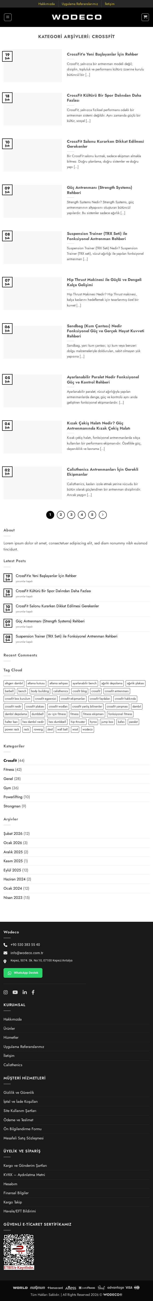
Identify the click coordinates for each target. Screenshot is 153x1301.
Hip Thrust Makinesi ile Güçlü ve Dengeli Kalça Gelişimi (104, 282)
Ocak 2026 (13, 842)
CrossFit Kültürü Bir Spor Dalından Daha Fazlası (53, 591)
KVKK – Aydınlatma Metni (24, 1174)
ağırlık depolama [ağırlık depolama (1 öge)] (111, 683)
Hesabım (10, 1184)
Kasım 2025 (13, 861)
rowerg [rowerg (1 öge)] (38, 729)
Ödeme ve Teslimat (18, 1120)
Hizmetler (11, 1037)
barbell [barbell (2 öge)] (9, 691)
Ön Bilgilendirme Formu (22, 1129)
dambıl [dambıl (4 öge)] (136, 706)
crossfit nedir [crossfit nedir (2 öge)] (13, 706)
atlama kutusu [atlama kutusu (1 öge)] (36, 683)
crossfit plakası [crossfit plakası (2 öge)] (35, 706)
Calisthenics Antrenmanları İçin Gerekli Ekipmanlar (102, 472)
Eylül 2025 (12, 870)
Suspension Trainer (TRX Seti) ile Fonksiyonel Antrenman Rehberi (66, 636)
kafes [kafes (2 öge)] (121, 721)
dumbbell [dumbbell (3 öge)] (38, 714)
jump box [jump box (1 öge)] (107, 721)
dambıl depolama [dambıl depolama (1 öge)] (16, 714)
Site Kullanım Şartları (20, 1110)
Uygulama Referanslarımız (80, 3)
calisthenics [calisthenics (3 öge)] (61, 691)
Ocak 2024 (13, 888)
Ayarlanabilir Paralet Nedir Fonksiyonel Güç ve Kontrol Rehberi (103, 380)
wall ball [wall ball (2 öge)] (62, 729)
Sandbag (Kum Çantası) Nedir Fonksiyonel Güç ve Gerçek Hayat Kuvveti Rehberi (105, 331)
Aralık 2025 (13, 852)
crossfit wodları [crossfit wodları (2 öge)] (58, 706)
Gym (7, 788)
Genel (8, 778)
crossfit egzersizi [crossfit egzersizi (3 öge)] (45, 698)
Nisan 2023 (13, 897)
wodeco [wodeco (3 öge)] (88, 729)
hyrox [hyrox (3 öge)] (93, 721)
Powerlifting (13, 797)
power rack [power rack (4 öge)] (12, 729)
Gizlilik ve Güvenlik (19, 1092)
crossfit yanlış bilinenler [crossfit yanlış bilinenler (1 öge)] (87, 706)
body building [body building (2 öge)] (40, 691)
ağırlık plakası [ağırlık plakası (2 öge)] (135, 683)
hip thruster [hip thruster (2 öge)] (78, 721)
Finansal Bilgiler (16, 1193)
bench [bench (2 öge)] (22, 691)
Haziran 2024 (14, 879)
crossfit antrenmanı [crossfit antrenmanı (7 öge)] (117, 691)
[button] (8, 17)
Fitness (9, 769)
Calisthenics (13, 1065)
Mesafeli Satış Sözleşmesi (24, 1138)
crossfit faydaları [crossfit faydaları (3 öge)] (100, 698)
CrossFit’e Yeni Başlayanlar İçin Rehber (46, 575)
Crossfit (10, 760)
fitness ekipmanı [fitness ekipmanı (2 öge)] (93, 714)
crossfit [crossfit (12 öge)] (95, 691)
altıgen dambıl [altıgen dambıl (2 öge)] (14, 683)
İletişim (110, 3)
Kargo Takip (13, 1202)
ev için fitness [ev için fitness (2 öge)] (57, 714)
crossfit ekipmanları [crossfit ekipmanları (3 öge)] (73, 698)
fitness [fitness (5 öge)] (74, 714)
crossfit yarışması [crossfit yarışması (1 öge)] (117, 706)
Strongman (12, 806)
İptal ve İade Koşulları (21, 1101)
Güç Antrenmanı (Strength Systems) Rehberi (50, 621)
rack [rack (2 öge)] (26, 729)
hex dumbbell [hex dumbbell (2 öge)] (57, 721)
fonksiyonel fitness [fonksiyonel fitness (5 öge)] (120, 714)
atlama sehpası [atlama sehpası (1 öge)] (59, 683)
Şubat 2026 (13, 833)
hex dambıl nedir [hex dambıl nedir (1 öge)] (33, 721)
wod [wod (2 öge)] (75, 729)
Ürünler (9, 1028)
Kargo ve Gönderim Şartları (25, 1165)
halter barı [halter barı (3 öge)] (11, 721)
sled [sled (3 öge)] (50, 729)
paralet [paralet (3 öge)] (133, 721)
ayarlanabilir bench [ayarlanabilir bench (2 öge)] (85, 683)
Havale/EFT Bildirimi (20, 1211)
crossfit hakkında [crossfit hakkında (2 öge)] (125, 698)
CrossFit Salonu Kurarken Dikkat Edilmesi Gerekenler (57, 606)
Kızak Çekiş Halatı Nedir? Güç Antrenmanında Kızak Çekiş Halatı (98, 426)
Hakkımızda (46, 3)
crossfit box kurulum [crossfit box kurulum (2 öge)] (17, 698)
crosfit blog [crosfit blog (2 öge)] (80, 691)
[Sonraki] (103, 515)
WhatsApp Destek (23, 973)
